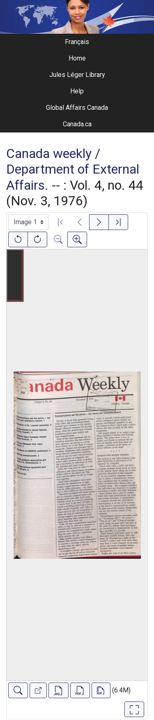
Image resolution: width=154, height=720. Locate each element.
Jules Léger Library (77, 75)
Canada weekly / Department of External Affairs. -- (72, 169)
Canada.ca (77, 124)
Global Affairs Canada (77, 107)
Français (77, 42)
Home (77, 58)
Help (77, 91)
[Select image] (28, 222)
